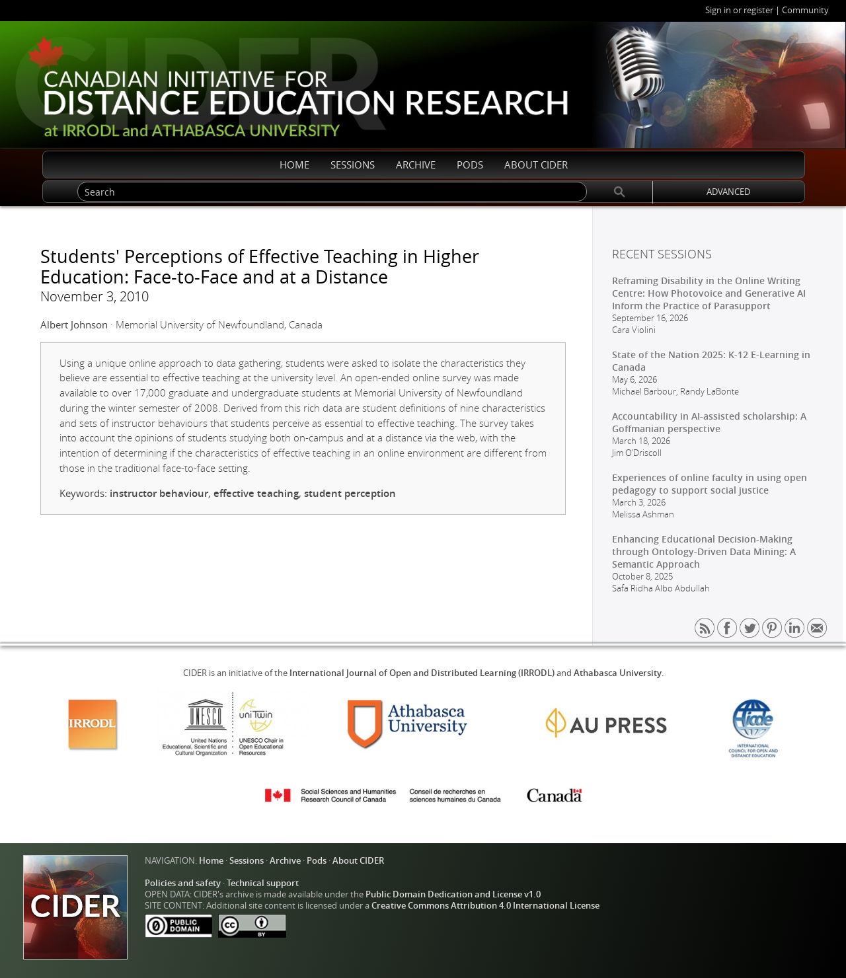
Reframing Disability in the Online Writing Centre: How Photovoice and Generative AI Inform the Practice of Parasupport (709, 293)
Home (211, 860)
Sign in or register (739, 10)
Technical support (263, 883)
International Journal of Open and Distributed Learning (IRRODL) (422, 673)
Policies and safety (183, 883)
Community (805, 10)
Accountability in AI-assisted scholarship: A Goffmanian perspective (709, 422)
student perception (350, 493)
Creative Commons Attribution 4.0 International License (485, 905)
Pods (317, 860)
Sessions (246, 860)
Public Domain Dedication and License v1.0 (453, 894)
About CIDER (358, 860)
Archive (285, 860)
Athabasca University (618, 673)
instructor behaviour (159, 493)
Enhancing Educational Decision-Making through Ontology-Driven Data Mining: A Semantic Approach (704, 551)
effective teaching (256, 493)
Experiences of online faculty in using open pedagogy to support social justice (709, 483)
